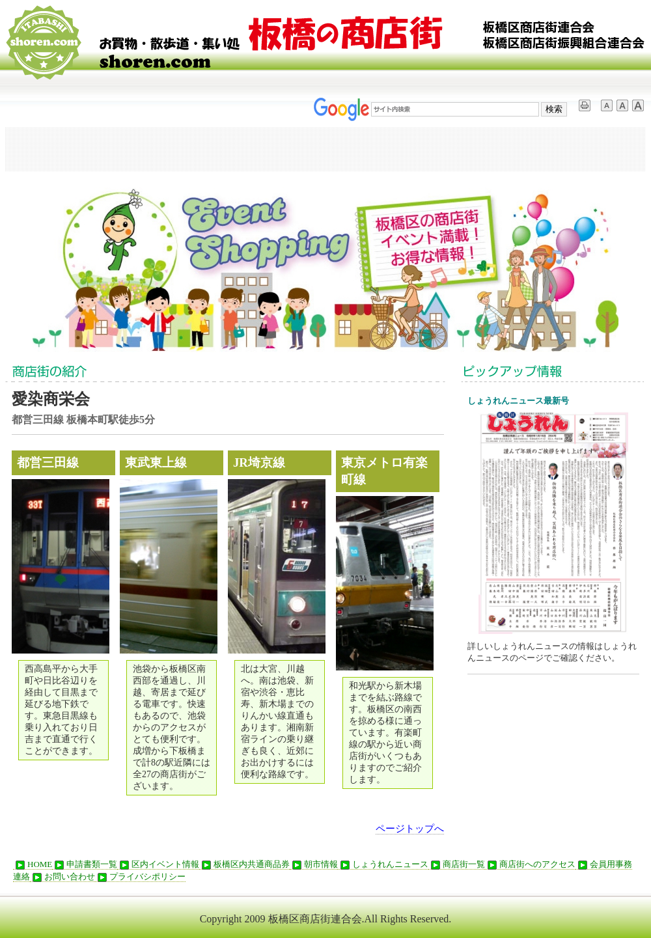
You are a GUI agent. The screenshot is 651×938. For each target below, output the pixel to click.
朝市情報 (314, 864)
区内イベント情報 (158, 864)
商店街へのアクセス (530, 864)
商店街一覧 (456, 864)
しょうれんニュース (383, 864)
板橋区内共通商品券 (244, 864)
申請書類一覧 (84, 864)
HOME (32, 864)
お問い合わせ (62, 877)
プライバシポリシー (140, 877)
